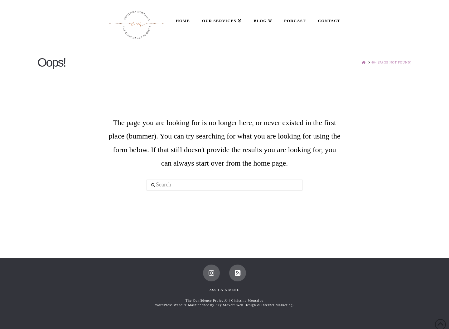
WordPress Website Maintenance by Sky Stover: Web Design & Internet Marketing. (224, 305)
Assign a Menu (224, 290)
